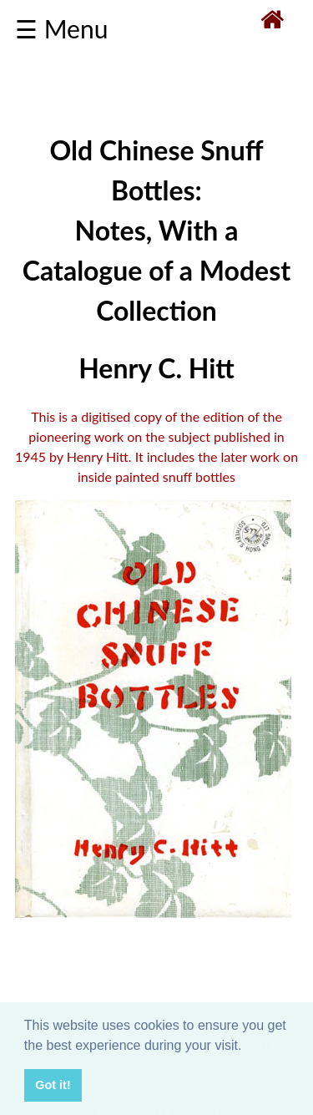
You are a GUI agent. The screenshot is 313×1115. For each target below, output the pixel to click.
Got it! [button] (52, 1085)
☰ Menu (61, 28)
